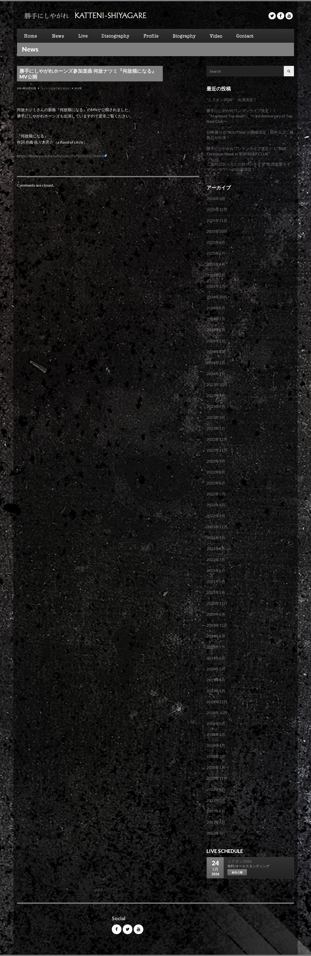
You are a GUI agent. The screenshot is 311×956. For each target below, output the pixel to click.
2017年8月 (216, 789)
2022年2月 (216, 515)
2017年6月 (216, 811)
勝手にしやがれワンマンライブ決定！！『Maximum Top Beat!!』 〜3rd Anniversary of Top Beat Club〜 (250, 115)
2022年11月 (217, 450)
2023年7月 (216, 406)
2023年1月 (216, 428)
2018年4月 (216, 745)
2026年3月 (216, 198)
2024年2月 (216, 362)
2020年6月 (216, 614)
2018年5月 (216, 734)
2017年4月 (216, 822)
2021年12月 (217, 526)
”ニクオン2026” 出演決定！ (232, 99)
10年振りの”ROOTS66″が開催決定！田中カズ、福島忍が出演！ (250, 135)
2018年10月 (217, 712)
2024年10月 (217, 297)
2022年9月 (216, 461)
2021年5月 (216, 581)
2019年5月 (216, 669)
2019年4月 (216, 679)
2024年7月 (216, 318)
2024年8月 (216, 308)
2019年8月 (216, 636)
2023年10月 (217, 384)
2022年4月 (216, 504)
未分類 (78, 88)
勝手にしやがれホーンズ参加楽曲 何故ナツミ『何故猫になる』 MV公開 (87, 73)
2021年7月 (216, 559)
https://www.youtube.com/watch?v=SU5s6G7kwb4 (60, 155)
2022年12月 (217, 439)
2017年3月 (216, 833)
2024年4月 (216, 351)
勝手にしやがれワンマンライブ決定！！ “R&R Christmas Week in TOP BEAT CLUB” (246, 151)
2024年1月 (216, 373)
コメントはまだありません (55, 88)
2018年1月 (216, 767)
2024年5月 (216, 340)
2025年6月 (216, 253)
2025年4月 (216, 264)
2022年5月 (216, 493)
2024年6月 (216, 329)
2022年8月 (216, 472)
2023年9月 (216, 395)
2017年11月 (217, 778)
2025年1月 (216, 286)
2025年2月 (216, 275)
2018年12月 (217, 701)
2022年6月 (216, 483)
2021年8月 (216, 548)
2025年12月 (217, 209)
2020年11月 (217, 603)
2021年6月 (216, 570)
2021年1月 (216, 592)
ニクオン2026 (239, 861)
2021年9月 (216, 537)
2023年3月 (216, 417)
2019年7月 (216, 647)
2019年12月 (217, 625)
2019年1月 (216, 690)
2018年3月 (216, 756)
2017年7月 (216, 800)
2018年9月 (216, 723)
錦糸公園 (237, 872)
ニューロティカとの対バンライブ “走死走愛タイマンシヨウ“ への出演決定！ (248, 167)
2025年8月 (216, 242)
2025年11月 (217, 220)
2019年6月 (216, 658)
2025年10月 (217, 231)
